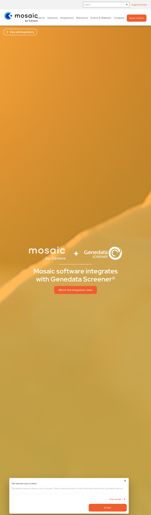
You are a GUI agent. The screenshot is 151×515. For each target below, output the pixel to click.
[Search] (127, 4)
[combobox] (106, 4)
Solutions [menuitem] (52, 17)
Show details (107, 499)
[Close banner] (117, 481)
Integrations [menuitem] (67, 17)
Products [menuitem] (40, 17)
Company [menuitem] (119, 17)
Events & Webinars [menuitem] (100, 17)
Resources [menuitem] (82, 17)
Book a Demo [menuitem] (136, 18)
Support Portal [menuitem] (138, 4)
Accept (99, 507)
